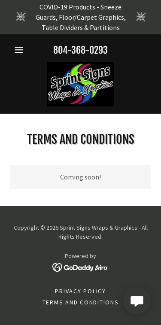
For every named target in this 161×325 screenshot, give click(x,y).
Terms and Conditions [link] (81, 302)
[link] (81, 84)
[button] (20, 49)
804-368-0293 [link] (80, 50)
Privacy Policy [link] (80, 291)
